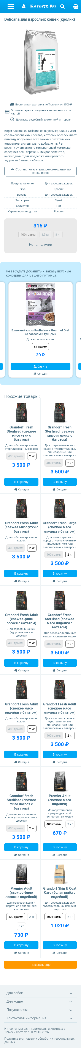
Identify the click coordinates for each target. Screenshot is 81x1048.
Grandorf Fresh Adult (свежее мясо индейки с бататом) (21, 708)
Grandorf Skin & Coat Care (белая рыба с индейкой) (59, 892)
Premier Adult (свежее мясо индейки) (59, 800)
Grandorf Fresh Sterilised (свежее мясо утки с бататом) (21, 433)
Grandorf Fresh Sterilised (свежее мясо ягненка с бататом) (59, 433)
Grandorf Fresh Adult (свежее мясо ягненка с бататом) (59, 708)
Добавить (41, 366)
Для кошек (14, 1001)
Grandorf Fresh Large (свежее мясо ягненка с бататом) (59, 527)
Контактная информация (26, 1018)
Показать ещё (40, 964)
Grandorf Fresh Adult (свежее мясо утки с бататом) (21, 527)
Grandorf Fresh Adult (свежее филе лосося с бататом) (21, 619)
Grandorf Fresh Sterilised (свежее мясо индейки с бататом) (59, 621)
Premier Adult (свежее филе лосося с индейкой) (21, 892)
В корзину (21, 482)
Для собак (14, 993)
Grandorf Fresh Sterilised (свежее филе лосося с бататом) (21, 802)
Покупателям (16, 1010)
